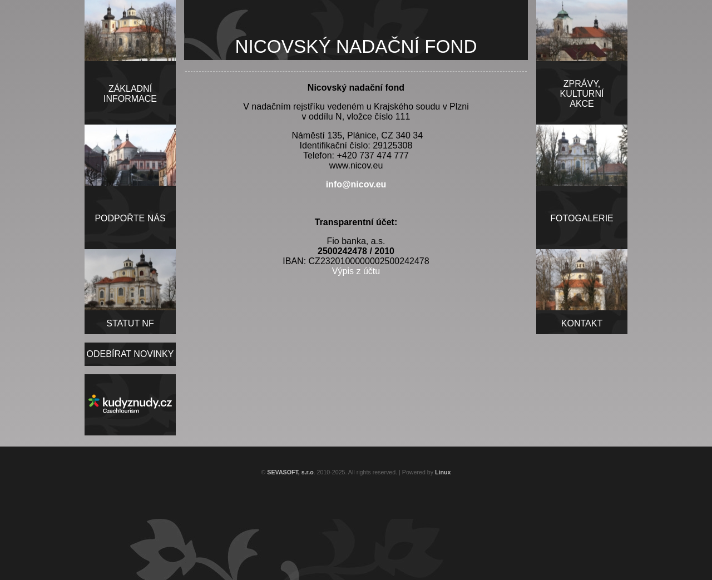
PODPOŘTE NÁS (130, 218)
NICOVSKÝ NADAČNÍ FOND (356, 46)
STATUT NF (130, 323)
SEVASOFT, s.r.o (290, 472)
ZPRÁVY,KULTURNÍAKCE (582, 93)
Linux (443, 472)
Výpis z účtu (356, 271)
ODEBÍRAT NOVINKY (130, 354)
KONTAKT (581, 323)
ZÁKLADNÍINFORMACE (130, 93)
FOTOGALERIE (582, 218)
